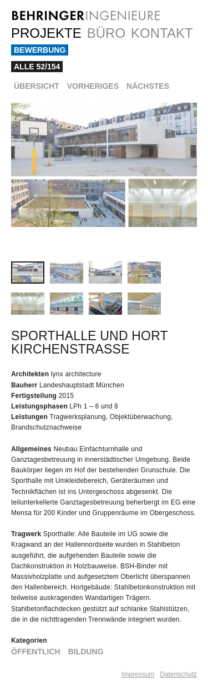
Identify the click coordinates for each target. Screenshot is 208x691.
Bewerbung (39, 50)
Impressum (137, 674)
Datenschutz (178, 674)
